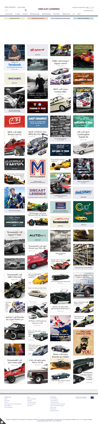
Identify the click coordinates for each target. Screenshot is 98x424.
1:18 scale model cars (54, 398)
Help (74, 7)
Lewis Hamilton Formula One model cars (57, 403)
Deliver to (83, 7)
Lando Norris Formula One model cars (57, 405)
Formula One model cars (54, 402)
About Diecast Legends (31, 398)
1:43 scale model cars (54, 400)
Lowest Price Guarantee (31, 402)
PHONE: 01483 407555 (10, 7)
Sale (74, 14)
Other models (56, 14)
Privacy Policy (30, 405)
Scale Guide (29, 400)
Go (26, 10)
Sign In (78, 7)
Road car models (53, 407)
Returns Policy (7, 400)
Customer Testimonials (8, 407)
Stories (79, 14)
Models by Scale (66, 14)
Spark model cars (53, 408)
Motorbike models (46, 14)
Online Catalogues (7, 405)
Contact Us (6, 402)
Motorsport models (34, 14)
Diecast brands (8, 14)
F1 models (17, 14)
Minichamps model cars (54, 410)
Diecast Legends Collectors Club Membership (12, 403)
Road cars (25, 14)
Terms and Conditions (31, 403)
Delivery (5, 398)
